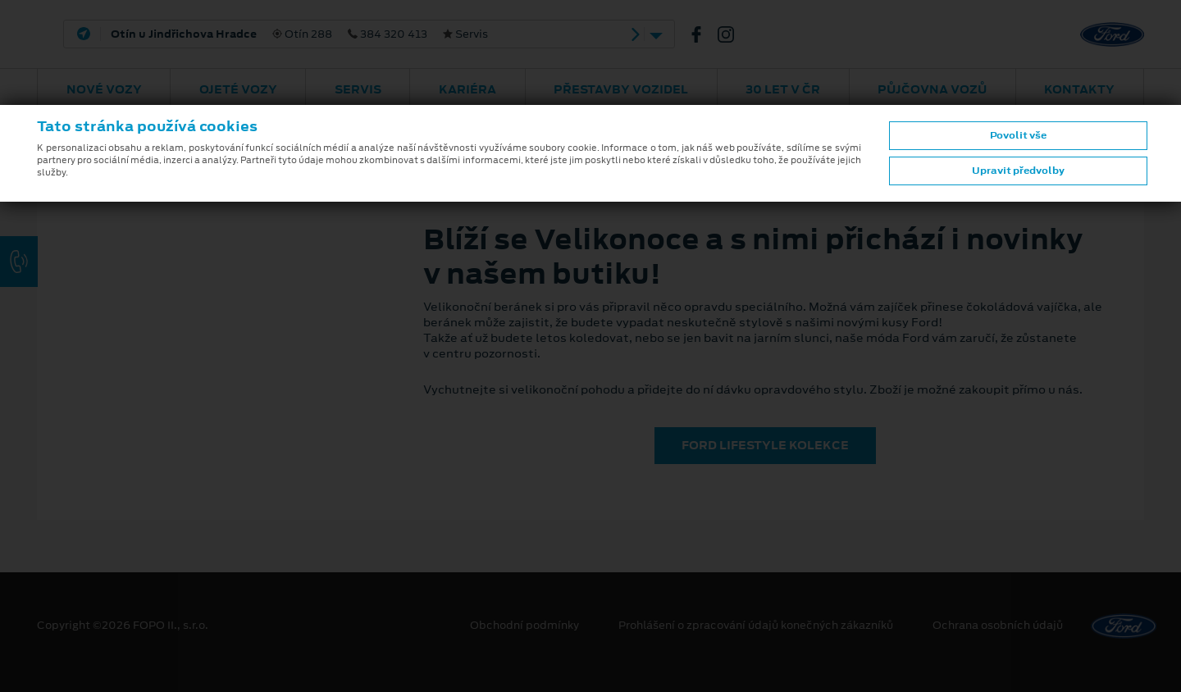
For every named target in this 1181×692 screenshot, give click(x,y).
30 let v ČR (783, 89)
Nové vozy (104, 89)
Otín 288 (299, 34)
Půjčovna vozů (932, 89)
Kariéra (467, 89)
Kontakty (1079, 89)
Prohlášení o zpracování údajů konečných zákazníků (755, 625)
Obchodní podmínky (524, 625)
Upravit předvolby (1018, 170)
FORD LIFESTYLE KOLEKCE (765, 445)
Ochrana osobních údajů (997, 625)
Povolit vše (1018, 135)
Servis (358, 89)
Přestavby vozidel (621, 89)
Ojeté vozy (238, 89)
